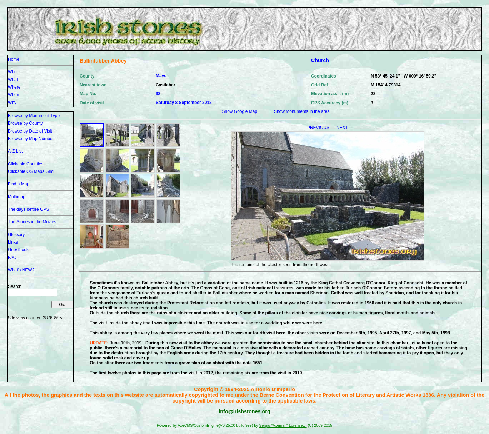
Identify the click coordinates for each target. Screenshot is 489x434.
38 (158, 93)
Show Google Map (239, 111)
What (13, 79)
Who (12, 71)
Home (13, 59)
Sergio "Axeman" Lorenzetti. (282, 425)
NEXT (342, 127)
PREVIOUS (318, 127)
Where (14, 87)
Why (12, 102)
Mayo (161, 75)
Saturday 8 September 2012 (184, 102)
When (13, 94)
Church (320, 60)
